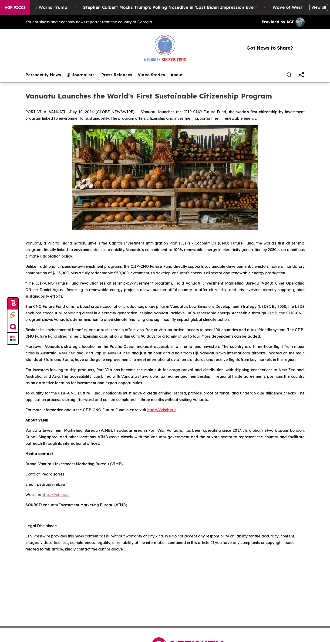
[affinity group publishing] (12, 327)
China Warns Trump (51, 7)
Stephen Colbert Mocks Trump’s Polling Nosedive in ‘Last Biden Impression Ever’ (175, 7)
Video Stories (151, 74)
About (177, 74)
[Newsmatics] (12, 338)
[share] (301, 74)
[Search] (289, 74)
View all (318, 7)
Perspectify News (43, 74)
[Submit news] (12, 303)
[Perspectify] (12, 315)
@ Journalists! (81, 74)
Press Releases (116, 74)
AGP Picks (15, 7)
